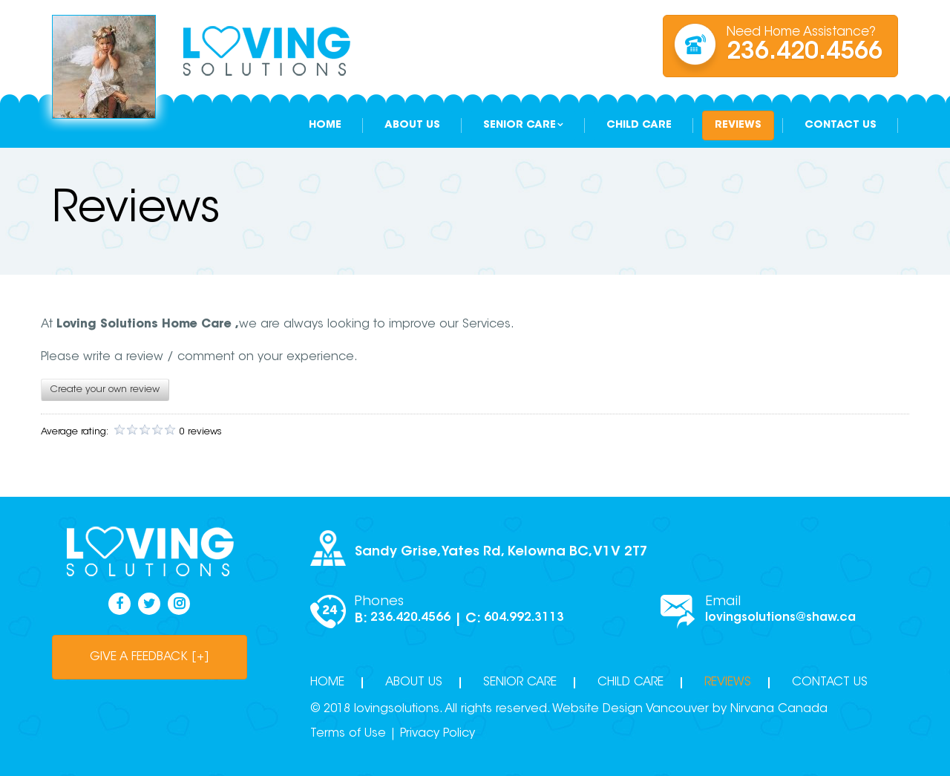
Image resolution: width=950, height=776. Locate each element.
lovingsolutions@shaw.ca (780, 618)
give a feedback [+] (149, 657)
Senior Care (519, 125)
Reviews (738, 125)
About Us (412, 125)
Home (325, 125)
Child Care (639, 125)
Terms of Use (348, 734)
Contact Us (841, 125)
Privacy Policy (437, 734)
